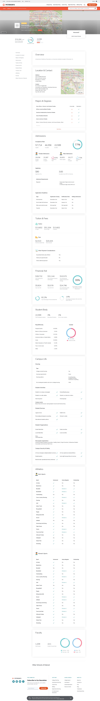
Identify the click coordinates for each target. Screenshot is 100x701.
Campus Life (18, 70)
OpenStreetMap (91, 10)
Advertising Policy (80, 691)
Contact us (27, 1)
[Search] (84, 4)
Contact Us (79, 682)
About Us (79, 680)
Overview (18, 52)
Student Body (19, 68)
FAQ (23, 1)
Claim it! (39, 30)
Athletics (18, 73)
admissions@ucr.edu (43, 89)
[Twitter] (13, 681)
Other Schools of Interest (21, 78)
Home (4, 8)
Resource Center (68, 686)
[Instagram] (23, 681)
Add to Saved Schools (76, 36)
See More (59, 129)
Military (53, 686)
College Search (67, 680)
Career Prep (64, 4)
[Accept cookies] (69, 698)
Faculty (17, 75)
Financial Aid (18, 65)
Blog (4, 1)
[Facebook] (17, 681)
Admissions (18, 60)
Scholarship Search (68, 684)
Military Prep (79, 4)
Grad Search (67, 682)
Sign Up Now (92, 4)
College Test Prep (55, 680)
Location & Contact (20, 55)
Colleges (9, 8)
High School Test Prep (56, 688)
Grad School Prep (56, 4)
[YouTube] (20, 681)
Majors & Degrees (20, 57)
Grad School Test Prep (56, 682)
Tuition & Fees (19, 63)
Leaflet (84, 10)
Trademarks (79, 688)
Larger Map (3, 32)
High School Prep (71, 4)
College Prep (49, 4)
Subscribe (43, 688)
